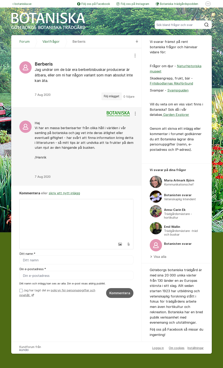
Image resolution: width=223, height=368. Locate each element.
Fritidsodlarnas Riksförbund (171, 83)
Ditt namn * (27, 254)
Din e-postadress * (32, 269)
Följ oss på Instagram (132, 4)
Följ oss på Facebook (93, 4)
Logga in (158, 348)
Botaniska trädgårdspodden (177, 4)
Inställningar (195, 348)
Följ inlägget (111, 96)
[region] (76, 77)
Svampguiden (178, 90)
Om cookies (176, 348)
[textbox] (76, 219)
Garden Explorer (175, 115)
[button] (120, 244)
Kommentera (119, 293)
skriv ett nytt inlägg (64, 193)
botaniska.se (21, 4)
